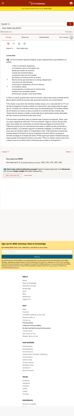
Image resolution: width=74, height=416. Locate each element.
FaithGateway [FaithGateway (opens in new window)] (27, 346)
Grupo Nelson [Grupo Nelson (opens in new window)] (28, 357)
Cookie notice (27, 331)
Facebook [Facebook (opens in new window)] (26, 380)
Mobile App (27, 288)
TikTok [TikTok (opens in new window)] (25, 389)
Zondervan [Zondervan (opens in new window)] (26, 368)
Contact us (26, 320)
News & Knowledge (30, 283)
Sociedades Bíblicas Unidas (30, 162)
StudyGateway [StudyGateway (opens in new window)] (28, 349)
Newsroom (26, 297)
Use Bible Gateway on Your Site (34, 315)
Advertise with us (29, 317)
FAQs (24, 309)
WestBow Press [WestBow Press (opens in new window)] (28, 365)
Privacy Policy (53, 266)
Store (24, 291)
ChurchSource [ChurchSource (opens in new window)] (28, 352)
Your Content (38, 37)
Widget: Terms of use (30, 336)
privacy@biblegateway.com (10, 267)
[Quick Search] (33, 24)
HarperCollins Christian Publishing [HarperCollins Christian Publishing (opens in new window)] (35, 354)
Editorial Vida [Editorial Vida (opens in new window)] (27, 360)
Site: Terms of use (29, 334)
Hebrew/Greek (26, 37)
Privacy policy (28, 323)
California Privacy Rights (32, 325)
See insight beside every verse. (36, 8)
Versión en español (29, 404)
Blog (24, 294)
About (25, 280)
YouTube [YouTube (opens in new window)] (26, 394)
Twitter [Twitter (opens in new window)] (25, 391)
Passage (5, 37)
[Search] (70, 24)
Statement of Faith (29, 286)
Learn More (28, 175)
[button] (71, 3)
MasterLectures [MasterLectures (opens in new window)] (28, 370)
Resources (14, 37)
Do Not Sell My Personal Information (37, 328)
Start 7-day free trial (12, 175)
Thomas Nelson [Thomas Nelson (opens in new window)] (28, 362)
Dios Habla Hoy (12, 159)
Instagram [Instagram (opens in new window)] (26, 383)
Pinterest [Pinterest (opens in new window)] (26, 386)
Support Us (27, 299)
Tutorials (26, 312)
